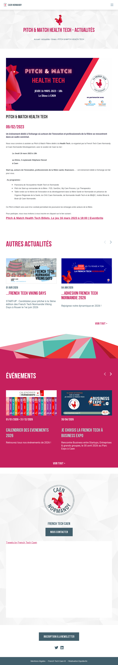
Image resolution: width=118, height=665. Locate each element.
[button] (105, 242)
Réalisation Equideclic (77, 661)
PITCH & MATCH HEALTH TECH (71, 39)
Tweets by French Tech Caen (21, 542)
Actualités (45, 39)
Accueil (37, 39)
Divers (53, 39)
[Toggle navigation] (112, 5)
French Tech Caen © (57, 661)
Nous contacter (59, 532)
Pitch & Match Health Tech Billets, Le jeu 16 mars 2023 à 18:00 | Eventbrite (54, 218)
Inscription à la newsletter (59, 636)
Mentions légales (38, 661)
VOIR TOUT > (101, 323)
